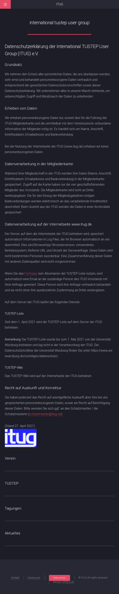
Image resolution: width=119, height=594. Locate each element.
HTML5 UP (68, 581)
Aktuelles (12, 533)
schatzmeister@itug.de (45, 414)
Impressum (34, 577)
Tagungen (13, 508)
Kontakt (15, 577)
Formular (30, 273)
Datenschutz (59, 578)
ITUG (59, 4)
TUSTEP (12, 483)
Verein (10, 458)
